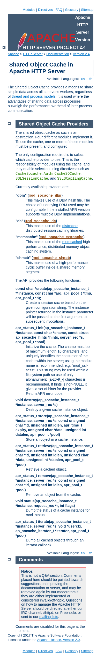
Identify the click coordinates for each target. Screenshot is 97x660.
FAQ (59, 10)
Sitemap (87, 10)
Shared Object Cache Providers (53, 124)
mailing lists (48, 617)
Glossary (71, 10)
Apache (13, 54)
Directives (45, 10)
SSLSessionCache (32, 179)
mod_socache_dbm (45, 196)
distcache (70, 226)
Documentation (57, 54)
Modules (29, 10)
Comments (31, 559)
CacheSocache (29, 174)
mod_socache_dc (40, 221)
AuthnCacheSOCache (62, 174)
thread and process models (34, 96)
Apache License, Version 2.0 (58, 640)
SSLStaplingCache (74, 179)
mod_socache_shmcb (51, 258)
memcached (72, 242)
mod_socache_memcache (61, 237)
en (83, 79)
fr (90, 79)
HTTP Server (33, 54)
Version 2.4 (81, 54)
